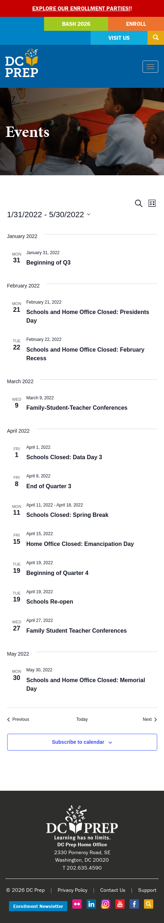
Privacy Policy (72, 889)
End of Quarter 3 (48, 486)
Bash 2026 (76, 23)
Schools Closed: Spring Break (67, 515)
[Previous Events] (18, 720)
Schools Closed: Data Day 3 (64, 457)
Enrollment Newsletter (38, 906)
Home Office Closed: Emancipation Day (80, 544)
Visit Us (119, 37)
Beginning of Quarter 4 (57, 573)
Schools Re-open (49, 602)
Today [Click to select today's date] (82, 719)
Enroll (136, 23)
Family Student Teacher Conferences (76, 631)
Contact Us (112, 889)
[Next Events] (150, 720)
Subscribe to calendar (78, 742)
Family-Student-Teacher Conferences (76, 408)
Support (147, 889)
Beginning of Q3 (48, 263)
